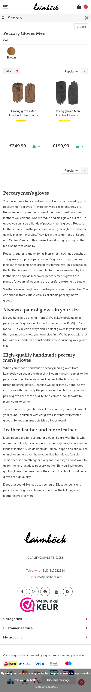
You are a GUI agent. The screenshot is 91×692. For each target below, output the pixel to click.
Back (81, 26)
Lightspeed (50, 655)
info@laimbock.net (49, 577)
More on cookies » (46, 687)
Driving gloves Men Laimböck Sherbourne (23, 113)
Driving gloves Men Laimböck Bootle (67, 113)
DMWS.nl (78, 655)
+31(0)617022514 (53, 570)
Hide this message (58, 680)
